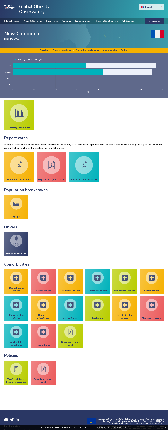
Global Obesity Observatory (34, 9)
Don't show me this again (120, 427)
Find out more (105, 427)
